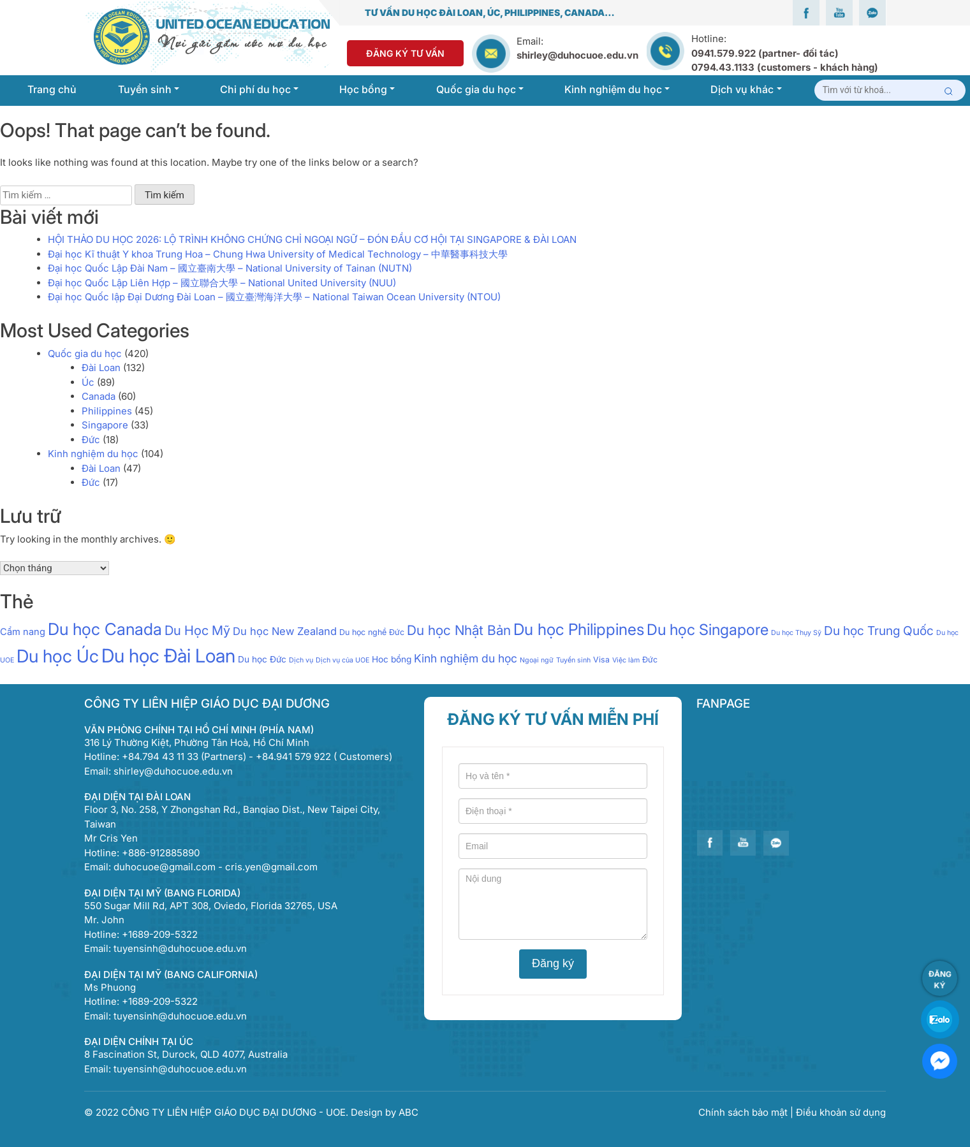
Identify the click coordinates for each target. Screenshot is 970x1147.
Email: (530, 41)
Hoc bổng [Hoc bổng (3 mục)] (391, 659)
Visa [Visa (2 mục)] (601, 659)
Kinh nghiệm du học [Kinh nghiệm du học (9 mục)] (465, 658)
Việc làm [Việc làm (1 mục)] (626, 660)
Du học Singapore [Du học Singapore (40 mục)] (707, 629)
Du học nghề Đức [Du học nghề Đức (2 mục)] (371, 632)
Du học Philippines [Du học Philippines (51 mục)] (578, 629)
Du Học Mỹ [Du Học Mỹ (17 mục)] (197, 630)
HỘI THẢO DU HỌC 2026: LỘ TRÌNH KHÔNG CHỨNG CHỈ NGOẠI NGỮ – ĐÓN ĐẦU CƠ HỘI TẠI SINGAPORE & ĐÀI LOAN (312, 239)
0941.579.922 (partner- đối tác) (765, 53)
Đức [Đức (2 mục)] (650, 659)
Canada (98, 396)
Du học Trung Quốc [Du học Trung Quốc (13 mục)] (879, 630)
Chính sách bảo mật (744, 1112)
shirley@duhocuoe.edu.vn (577, 55)
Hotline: (784, 53)
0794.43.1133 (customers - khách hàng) (784, 67)
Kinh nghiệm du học (93, 454)
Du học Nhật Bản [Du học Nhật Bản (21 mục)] (459, 630)
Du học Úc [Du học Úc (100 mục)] (58, 656)
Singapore (105, 425)
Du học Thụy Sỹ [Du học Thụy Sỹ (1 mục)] (796, 633)
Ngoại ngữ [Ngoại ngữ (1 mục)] (537, 660)
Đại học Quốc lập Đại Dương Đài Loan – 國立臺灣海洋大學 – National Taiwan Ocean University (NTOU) (274, 297)
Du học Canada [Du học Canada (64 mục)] (105, 629)
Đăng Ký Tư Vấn (405, 53)
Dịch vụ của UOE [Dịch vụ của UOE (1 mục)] (342, 660)
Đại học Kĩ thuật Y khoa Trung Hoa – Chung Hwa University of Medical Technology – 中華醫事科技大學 (278, 254)
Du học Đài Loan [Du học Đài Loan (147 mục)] (168, 656)
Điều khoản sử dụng (841, 1112)
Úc (88, 382)
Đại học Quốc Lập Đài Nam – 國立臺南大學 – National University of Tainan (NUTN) (230, 268)
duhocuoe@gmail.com (165, 867)
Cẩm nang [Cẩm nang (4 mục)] (22, 632)
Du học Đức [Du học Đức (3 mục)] (262, 659)
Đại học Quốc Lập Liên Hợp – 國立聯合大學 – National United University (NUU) (222, 283)
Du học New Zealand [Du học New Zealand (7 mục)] (285, 631)
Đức (91, 440)
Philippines (107, 411)
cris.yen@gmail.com (271, 867)
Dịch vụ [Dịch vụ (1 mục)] (301, 660)
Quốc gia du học (85, 353)
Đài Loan (101, 368)
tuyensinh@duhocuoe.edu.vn (180, 948)
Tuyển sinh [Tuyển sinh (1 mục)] (573, 660)
